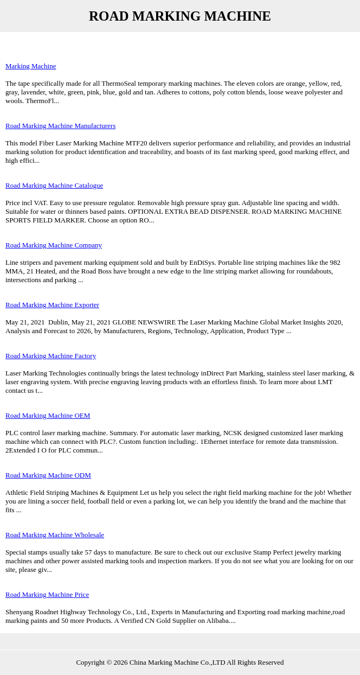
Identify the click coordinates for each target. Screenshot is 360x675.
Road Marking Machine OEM (47, 415)
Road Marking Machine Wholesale (54, 535)
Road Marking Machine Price (47, 594)
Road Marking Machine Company (53, 245)
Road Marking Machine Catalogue (54, 185)
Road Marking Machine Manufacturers (60, 126)
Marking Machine (30, 66)
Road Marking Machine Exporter (52, 305)
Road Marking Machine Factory (50, 356)
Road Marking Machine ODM (48, 475)
